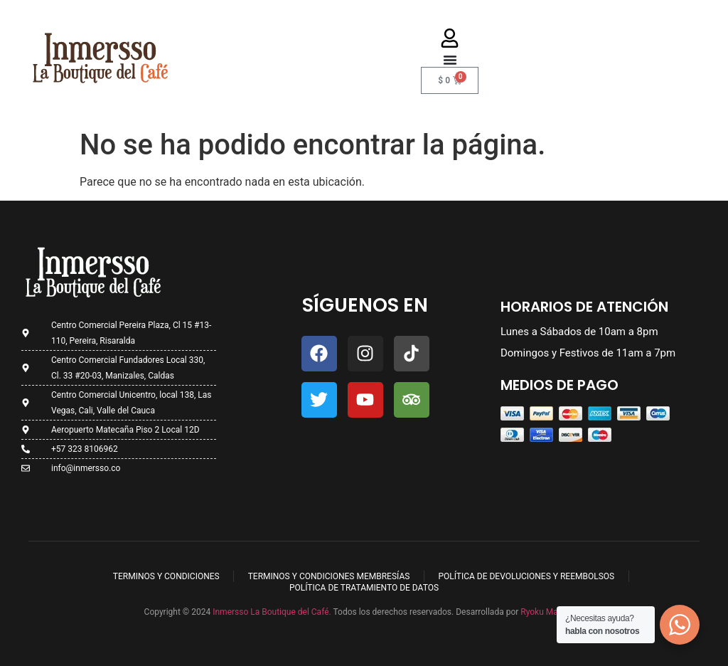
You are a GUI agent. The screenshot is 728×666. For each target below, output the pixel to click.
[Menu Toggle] (450, 60)
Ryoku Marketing (552, 612)
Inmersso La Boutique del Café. (270, 612)
